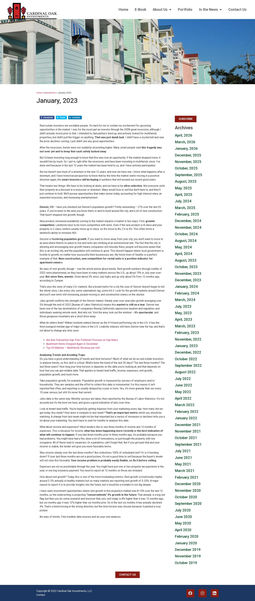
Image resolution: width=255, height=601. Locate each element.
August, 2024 (185, 241)
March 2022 (185, 405)
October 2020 (186, 497)
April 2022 (183, 398)
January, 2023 (186, 346)
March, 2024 (185, 300)
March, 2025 (185, 208)
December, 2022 (188, 352)
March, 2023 (185, 326)
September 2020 (188, 504)
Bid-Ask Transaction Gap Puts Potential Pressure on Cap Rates (82, 340)
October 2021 (186, 438)
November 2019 (188, 556)
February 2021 (186, 477)
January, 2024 (186, 287)
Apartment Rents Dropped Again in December (72, 343)
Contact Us (237, 9)
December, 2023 (188, 280)
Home (123, 9)
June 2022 (183, 385)
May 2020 (183, 523)
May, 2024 (183, 247)
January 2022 (186, 418)
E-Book (140, 9)
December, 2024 (188, 221)
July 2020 (183, 510)
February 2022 (186, 412)
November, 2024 (188, 227)
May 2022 (183, 392)
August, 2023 (185, 260)
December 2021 (188, 425)
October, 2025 (186, 168)
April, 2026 (183, 135)
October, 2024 (186, 234)
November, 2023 (188, 274)
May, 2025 (183, 188)
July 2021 (183, 451)
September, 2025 (188, 175)
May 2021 (183, 464)
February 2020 (186, 536)
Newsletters (50, 92)
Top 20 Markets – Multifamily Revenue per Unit (73, 347)
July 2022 (183, 379)
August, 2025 (185, 181)
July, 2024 (183, 201)
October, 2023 (186, 267)
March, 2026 (185, 142)
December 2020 (188, 484)
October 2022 (186, 359)
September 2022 (188, 365)
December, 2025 (188, 155)
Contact (40, 594)
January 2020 (186, 543)
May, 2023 (183, 313)
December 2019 (188, 550)
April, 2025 (183, 195)
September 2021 (188, 444)
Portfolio (185, 9)
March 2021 (185, 471)
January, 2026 (186, 149)
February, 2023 (187, 333)
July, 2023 (183, 306)
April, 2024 (183, 254)
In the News (210, 9)
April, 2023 (183, 319)
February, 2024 (187, 293)
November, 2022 (188, 339)
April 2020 (183, 530)
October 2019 (186, 563)
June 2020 (183, 517)
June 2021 (183, 458)
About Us (162, 9)
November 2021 (188, 431)
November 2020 (188, 491)
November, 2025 (188, 162)
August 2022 (185, 372)
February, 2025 (187, 214)
